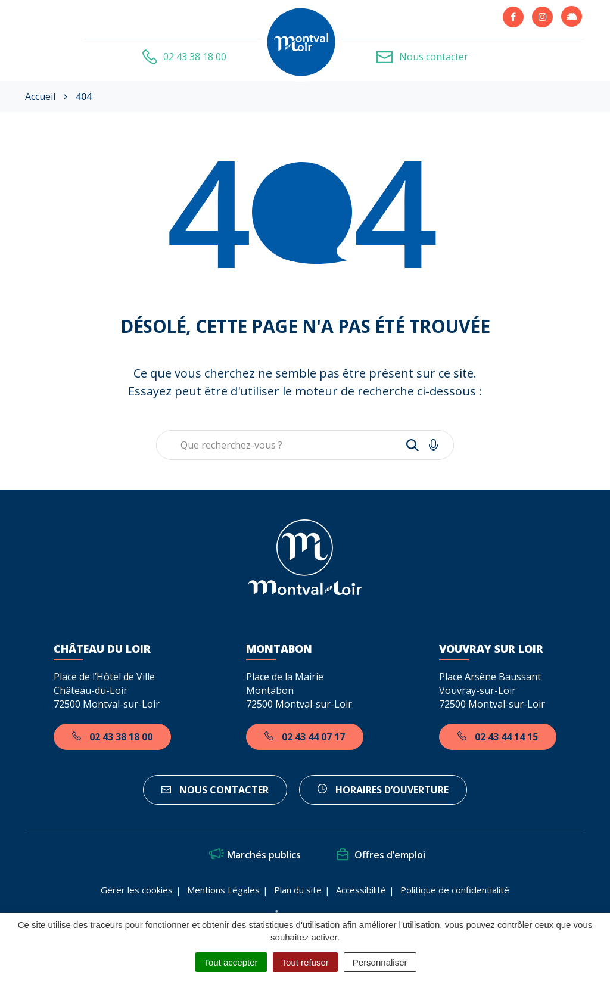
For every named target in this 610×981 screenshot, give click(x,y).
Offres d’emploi (381, 854)
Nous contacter (215, 789)
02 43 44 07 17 (304, 736)
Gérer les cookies (137, 890)
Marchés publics (255, 854)
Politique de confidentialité (454, 890)
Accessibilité (361, 890)
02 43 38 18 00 (112, 736)
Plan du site (298, 890)
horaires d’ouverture (383, 789)
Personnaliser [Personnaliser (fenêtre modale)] (380, 962)
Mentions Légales (223, 890)
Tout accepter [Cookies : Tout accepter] (231, 962)
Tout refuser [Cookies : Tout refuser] (305, 962)
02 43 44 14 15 (498, 736)
